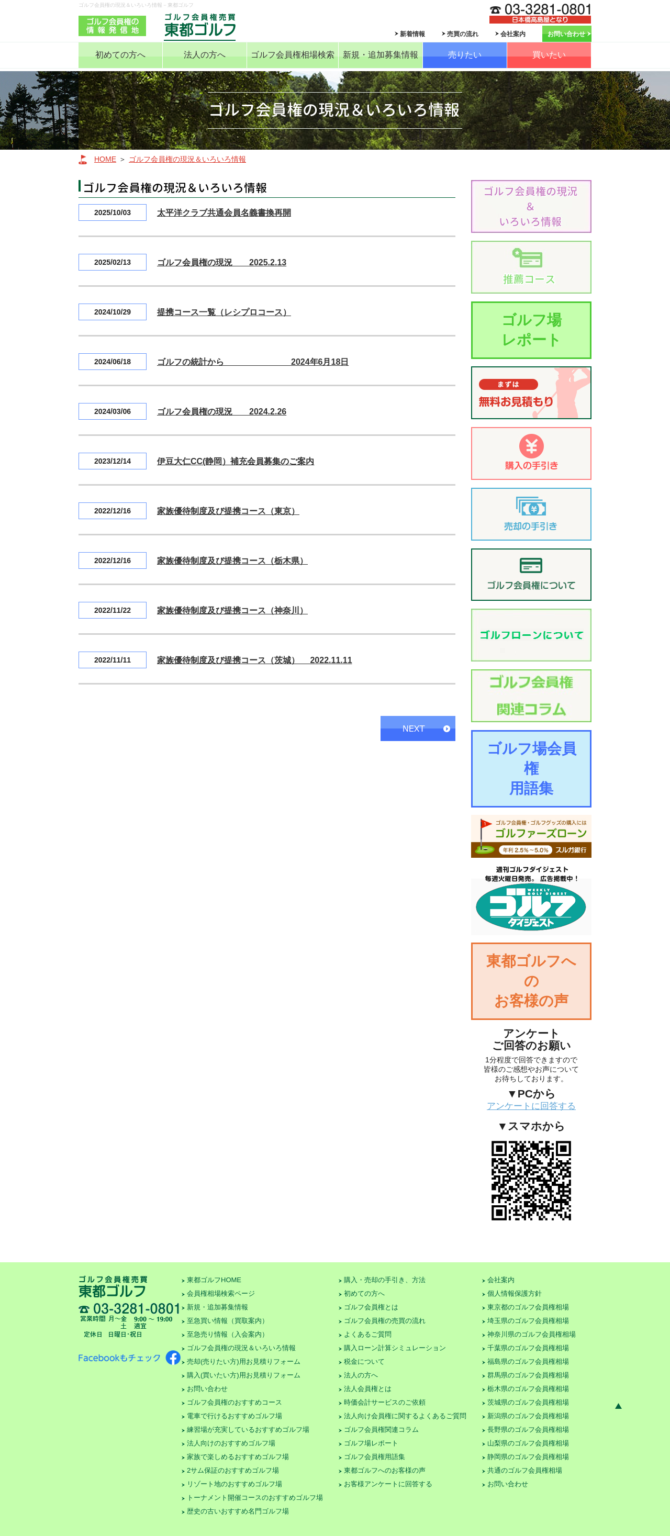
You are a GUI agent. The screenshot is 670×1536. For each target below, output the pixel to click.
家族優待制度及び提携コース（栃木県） (232, 560)
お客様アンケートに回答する (388, 1484)
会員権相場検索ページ (221, 1293)
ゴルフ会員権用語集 (374, 1457)
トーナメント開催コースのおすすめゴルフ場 (255, 1497)
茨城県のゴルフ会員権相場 (528, 1402)
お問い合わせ (566, 34)
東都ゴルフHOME (214, 1280)
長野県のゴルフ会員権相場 (528, 1429)
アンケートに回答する (531, 1106)
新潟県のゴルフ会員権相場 (528, 1416)
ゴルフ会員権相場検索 (292, 54)
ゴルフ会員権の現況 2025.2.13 (221, 262)
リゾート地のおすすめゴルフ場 (234, 1484)
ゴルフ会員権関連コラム (381, 1429)
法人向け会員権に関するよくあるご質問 (405, 1416)
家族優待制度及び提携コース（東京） (228, 511)
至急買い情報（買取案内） (228, 1321)
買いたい (549, 54)
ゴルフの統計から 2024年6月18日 (253, 361)
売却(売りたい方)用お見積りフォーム (243, 1361)
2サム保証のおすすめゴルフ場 (233, 1470)
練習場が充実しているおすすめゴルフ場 (248, 1429)
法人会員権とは (368, 1389)
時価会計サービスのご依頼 (385, 1402)
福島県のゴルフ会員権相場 (528, 1361)
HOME (105, 159)
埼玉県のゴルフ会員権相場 (528, 1321)
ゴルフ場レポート (531, 330)
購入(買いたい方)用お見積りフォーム (243, 1375)
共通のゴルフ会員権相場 (524, 1470)
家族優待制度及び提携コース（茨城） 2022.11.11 (254, 660)
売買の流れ (462, 34)
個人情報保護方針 (514, 1293)
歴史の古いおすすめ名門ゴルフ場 (238, 1511)
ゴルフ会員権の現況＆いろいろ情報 (187, 159)
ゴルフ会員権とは (371, 1307)
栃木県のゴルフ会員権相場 (528, 1389)
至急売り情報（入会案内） (228, 1334)
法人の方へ (205, 54)
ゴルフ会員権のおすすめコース (234, 1402)
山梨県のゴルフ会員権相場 (528, 1443)
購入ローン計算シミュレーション (395, 1348)
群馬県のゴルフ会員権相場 (528, 1375)
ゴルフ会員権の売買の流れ (385, 1321)
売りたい (465, 54)
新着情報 (412, 34)
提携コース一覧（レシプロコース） (224, 312)
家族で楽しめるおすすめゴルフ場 (238, 1457)
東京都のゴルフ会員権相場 (528, 1307)
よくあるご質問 (368, 1334)
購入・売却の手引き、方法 (385, 1280)
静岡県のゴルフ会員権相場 (528, 1457)
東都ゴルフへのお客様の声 (531, 981)
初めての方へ (120, 54)
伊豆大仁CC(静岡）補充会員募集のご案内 (235, 461)
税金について (364, 1361)
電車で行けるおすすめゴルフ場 (234, 1416)
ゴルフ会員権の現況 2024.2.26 (221, 411)
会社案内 (513, 34)
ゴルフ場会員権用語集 (531, 769)
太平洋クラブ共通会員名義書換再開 (224, 212)
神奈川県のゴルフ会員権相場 (531, 1334)
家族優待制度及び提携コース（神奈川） (232, 610)
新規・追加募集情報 (380, 54)
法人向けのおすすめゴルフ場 (231, 1443)
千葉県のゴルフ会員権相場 (528, 1348)
